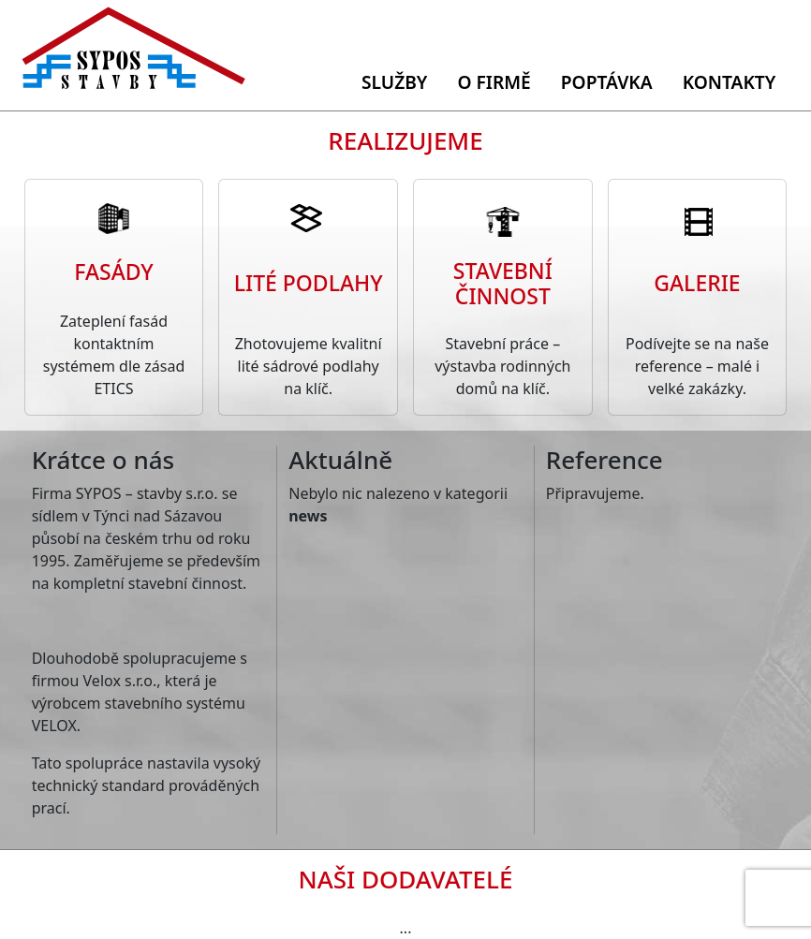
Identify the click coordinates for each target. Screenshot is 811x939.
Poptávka (607, 82)
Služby (394, 82)
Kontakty (729, 82)
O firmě (493, 82)
